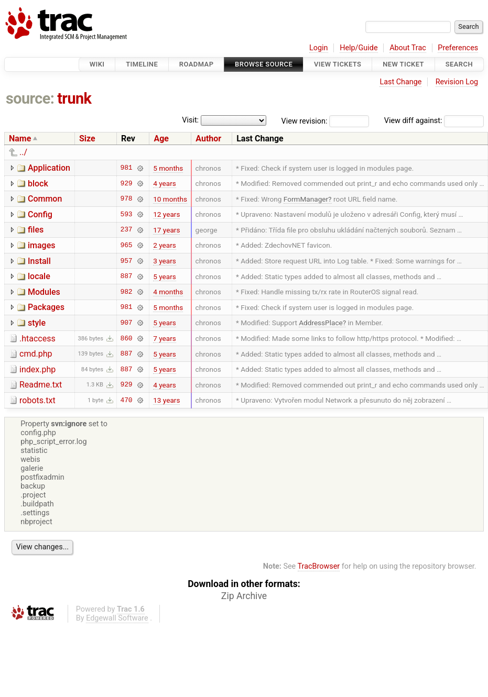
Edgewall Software (117, 618)
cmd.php (35, 354)
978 (127, 199)
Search (459, 64)
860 (127, 338)
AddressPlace (321, 322)
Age (161, 138)
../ (23, 152)
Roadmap (196, 64)
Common (45, 199)
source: (30, 98)
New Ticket (403, 64)
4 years (164, 183)
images (42, 245)
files (36, 230)
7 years (164, 338)
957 (127, 260)
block (38, 184)
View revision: (304, 120)
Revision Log (457, 82)
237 (127, 230)
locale (39, 276)
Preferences (458, 47)
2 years (164, 245)
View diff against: (434, 120)
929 (127, 183)
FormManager (306, 199)
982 (127, 291)
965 (127, 245)
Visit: (190, 120)
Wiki (97, 64)
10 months (170, 199)
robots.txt (37, 400)
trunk (74, 98)
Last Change (400, 82)
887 (127, 276)
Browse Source (263, 64)
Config (40, 214)
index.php (37, 369)
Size (87, 138)
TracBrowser (319, 566)
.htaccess (37, 339)
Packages (46, 307)
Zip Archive (244, 596)
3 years (164, 261)
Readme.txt (40, 385)
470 (127, 400)
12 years (166, 214)
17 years (166, 230)
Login (318, 47)
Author (208, 138)
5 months (168, 168)
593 (127, 214)
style (37, 323)
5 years (164, 276)
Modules (44, 292)
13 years (166, 400)
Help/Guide (358, 47)
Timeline (142, 64)
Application (49, 168)
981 (127, 168)
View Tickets (337, 64)
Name (20, 138)
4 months (168, 291)
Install (39, 261)
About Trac (407, 47)
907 (127, 322)
